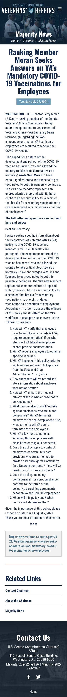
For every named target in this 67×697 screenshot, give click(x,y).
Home (15, 40)
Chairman (28, 40)
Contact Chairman (17, 590)
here (8, 223)
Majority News (33, 33)
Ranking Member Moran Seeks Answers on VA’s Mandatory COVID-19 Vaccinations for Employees (33, 71)
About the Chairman (18, 601)
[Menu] (60, 9)
